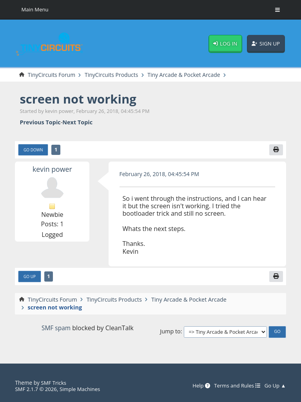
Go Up (30, 277)
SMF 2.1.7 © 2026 (36, 389)
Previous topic (40, 122)
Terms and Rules (235, 386)
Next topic (77, 122)
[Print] (276, 150)
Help (198, 386)
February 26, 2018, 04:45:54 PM (161, 174)
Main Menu (35, 9)
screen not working (80, 99)
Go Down (34, 150)
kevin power (52, 169)
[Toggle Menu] (277, 10)
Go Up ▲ (275, 386)
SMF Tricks (54, 383)
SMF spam (56, 328)
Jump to (170, 332)
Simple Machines (82, 389)
